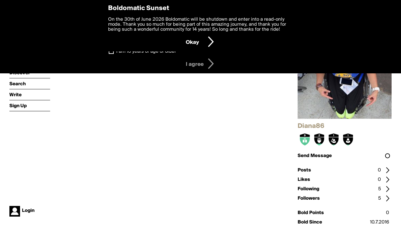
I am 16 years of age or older (146, 51)
